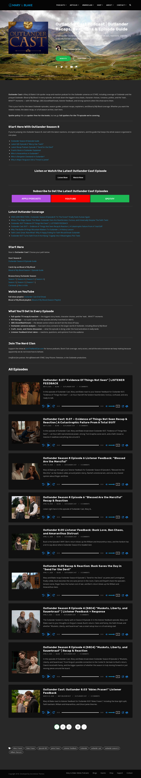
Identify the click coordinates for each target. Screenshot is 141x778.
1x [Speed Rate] (117, 406)
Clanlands (12, 285)
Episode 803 (43, 748)
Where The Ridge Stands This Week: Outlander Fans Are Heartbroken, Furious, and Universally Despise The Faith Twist (59, 220)
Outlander (83, 748)
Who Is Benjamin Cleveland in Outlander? (28, 156)
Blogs (95, 773)
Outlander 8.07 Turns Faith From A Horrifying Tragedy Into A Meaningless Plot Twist (45, 236)
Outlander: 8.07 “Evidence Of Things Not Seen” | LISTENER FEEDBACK (39, 223)
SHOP (99, 5)
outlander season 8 (112, 748)
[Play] (49, 406)
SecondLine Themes (37, 774)
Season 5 (30, 279)
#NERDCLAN (87, 5)
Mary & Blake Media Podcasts (77, 773)
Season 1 (30, 282)
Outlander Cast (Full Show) (35, 297)
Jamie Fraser (55, 748)
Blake (57, 387)
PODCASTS (60, 5)
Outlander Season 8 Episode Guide (25, 141)
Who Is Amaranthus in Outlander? (25, 153)
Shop (111, 773)
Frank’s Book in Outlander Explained (26, 150)
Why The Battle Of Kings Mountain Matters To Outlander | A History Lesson (42, 229)
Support (120, 773)
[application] (80, 406)
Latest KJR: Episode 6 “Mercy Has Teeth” (27, 144)
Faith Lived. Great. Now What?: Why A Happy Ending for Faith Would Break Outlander (45, 232)
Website (63, 58)
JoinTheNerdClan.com (34, 348)
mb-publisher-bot (64, 696)
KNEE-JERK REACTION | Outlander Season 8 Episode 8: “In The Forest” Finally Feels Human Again (50, 217)
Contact (130, 773)
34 (78, 727)
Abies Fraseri (17, 748)
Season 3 (12, 282)
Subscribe (82, 58)
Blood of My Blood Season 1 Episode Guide (25, 270)
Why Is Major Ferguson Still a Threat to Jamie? (30, 160)
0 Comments (83, 387)
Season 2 (21, 282)
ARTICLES (73, 5)
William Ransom (16, 752)
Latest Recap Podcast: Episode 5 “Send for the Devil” (32, 147)
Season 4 (40, 279)
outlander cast (96, 748)
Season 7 (12, 279)
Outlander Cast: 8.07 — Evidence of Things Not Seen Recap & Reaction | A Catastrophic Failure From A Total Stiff (56, 226)
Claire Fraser (30, 748)
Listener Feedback (70, 748)
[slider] (112, 408)
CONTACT (121, 5)
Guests (103, 773)
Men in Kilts (23, 285)
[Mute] (107, 406)
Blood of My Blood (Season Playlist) (46, 300)
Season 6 (21, 279)
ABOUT (109, 5)
